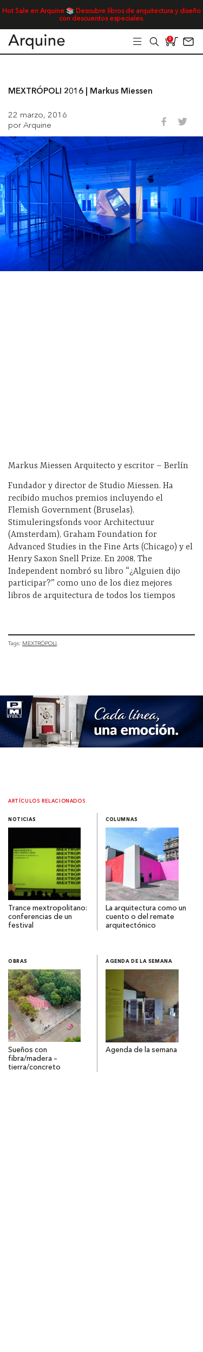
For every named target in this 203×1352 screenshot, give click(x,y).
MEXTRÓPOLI (39, 643)
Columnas (122, 819)
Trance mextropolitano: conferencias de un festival (47, 917)
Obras (18, 961)
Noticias (22, 819)
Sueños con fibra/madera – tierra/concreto (34, 1059)
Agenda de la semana (139, 961)
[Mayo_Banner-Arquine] (101, 744)
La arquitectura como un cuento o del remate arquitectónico (146, 917)
